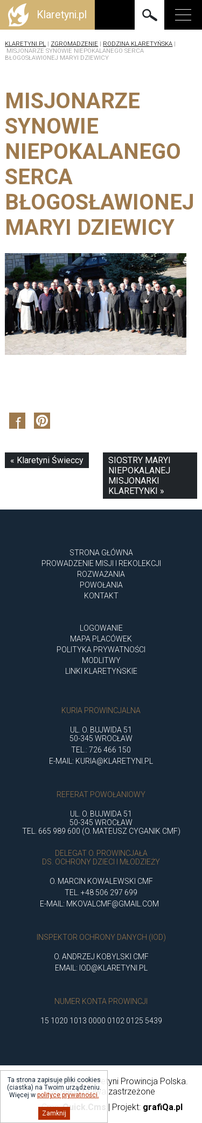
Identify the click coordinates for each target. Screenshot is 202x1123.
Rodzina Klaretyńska (137, 43)
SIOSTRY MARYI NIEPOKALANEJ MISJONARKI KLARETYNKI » (139, 475)
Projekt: (147, 1107)
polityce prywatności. (68, 1095)
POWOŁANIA (101, 585)
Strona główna (101, 552)
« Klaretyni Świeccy (46, 460)
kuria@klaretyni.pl (114, 761)
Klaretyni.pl (25, 43)
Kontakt (101, 595)
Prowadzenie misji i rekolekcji (101, 563)
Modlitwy (101, 660)
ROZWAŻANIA (101, 574)
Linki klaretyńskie (101, 671)
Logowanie (101, 628)
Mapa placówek (101, 638)
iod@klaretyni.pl (113, 968)
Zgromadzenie (74, 43)
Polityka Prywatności (101, 649)
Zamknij (54, 1113)
